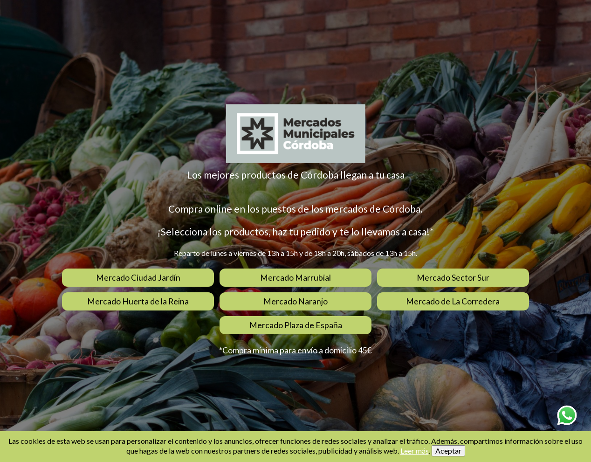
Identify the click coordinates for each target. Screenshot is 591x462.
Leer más (414, 450)
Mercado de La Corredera (453, 301)
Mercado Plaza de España (295, 325)
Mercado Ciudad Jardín (138, 278)
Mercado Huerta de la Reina (138, 301)
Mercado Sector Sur (453, 278)
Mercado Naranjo (295, 301)
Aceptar (448, 450)
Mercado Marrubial (295, 278)
